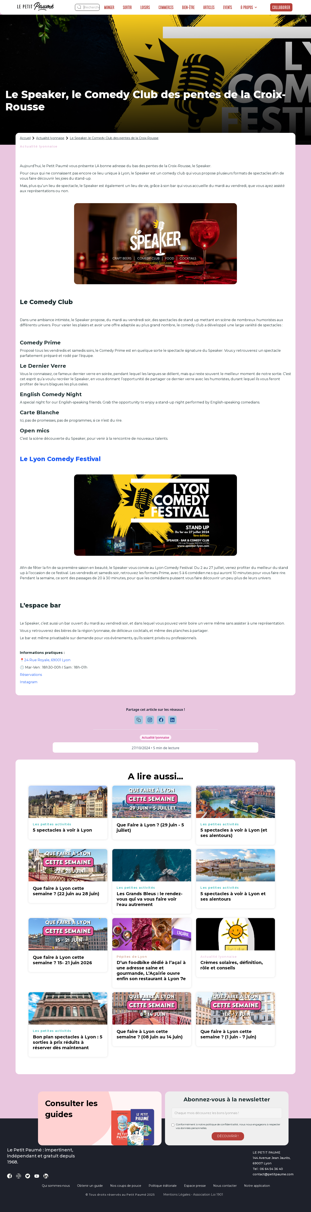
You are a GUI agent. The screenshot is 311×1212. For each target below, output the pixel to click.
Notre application (257, 1186)
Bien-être (188, 7)
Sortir (127, 7)
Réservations (31, 675)
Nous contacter (225, 1186)
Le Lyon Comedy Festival (60, 459)
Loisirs (145, 7)
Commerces (166, 7)
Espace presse (195, 1186)
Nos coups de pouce (125, 1186)
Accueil (25, 138)
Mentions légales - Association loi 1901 (193, 1194)
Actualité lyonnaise (50, 138)
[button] (249, 7)
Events (227, 7)
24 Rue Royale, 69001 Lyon (47, 660)
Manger (109, 7)
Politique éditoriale (163, 1186)
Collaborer (281, 7)
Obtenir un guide (90, 1186)
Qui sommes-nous (56, 1186)
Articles (208, 7)
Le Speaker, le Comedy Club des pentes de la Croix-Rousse (114, 138)
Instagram (28, 682)
